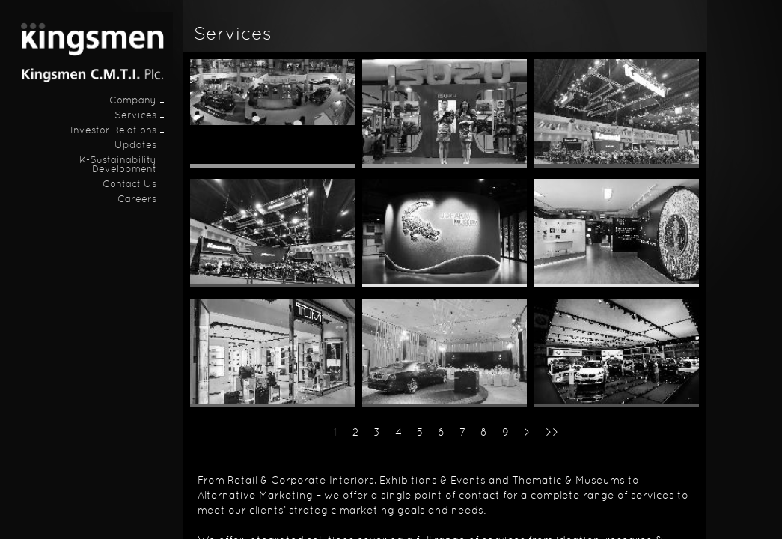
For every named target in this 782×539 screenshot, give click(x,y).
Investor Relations (113, 131)
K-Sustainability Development (117, 165)
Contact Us (129, 184)
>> (552, 433)
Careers (136, 199)
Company (132, 101)
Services (135, 116)
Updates (135, 145)
